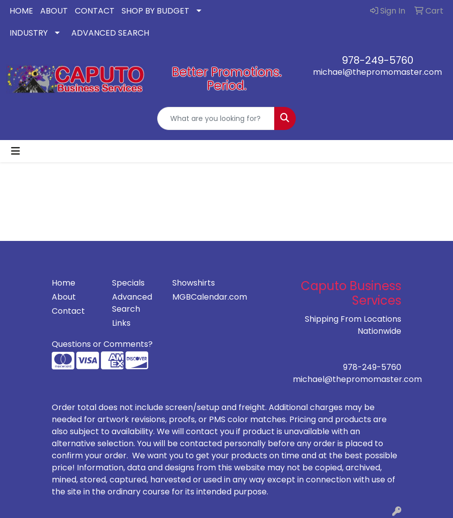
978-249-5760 (377, 60)
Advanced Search (132, 303)
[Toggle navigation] (15, 151)
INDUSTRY (29, 33)
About (64, 297)
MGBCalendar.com (196, 297)
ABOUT (54, 11)
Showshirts (193, 283)
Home (63, 283)
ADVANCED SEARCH (110, 33)
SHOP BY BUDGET (155, 11)
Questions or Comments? (102, 344)
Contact (68, 311)
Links (121, 323)
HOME (21, 11)
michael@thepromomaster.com (377, 72)
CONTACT (95, 11)
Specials (128, 283)
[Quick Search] (216, 118)
